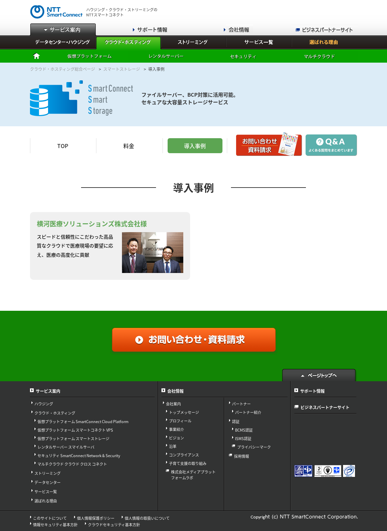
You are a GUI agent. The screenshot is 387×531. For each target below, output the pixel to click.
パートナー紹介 (248, 412)
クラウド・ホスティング (54, 413)
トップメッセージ (184, 412)
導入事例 (195, 146)
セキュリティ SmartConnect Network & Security (78, 455)
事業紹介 (176, 429)
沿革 (172, 446)
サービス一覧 (45, 492)
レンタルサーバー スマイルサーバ (65, 447)
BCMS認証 (244, 430)
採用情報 (241, 456)
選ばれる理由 (45, 501)
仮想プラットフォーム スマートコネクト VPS (75, 430)
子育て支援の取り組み (187, 463)
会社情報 (175, 391)
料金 (128, 146)
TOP (62, 146)
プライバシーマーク (254, 447)
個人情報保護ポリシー (95, 518)
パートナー (241, 404)
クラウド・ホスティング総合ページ (62, 69)
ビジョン (176, 438)
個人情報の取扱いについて (147, 518)
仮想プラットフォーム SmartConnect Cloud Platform (82, 421)
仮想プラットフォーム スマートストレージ (73, 438)
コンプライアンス (184, 455)
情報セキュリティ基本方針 (55, 525)
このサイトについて (50, 518)
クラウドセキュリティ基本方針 (114, 525)
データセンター (47, 482)
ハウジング (43, 404)
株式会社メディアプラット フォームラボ (193, 475)
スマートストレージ (121, 69)
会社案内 (173, 404)
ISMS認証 (243, 438)
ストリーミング (47, 473)
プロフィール (180, 421)
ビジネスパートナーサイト (325, 407)
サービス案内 (48, 391)
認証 (235, 421)
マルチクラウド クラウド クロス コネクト (72, 464)
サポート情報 (312, 391)
